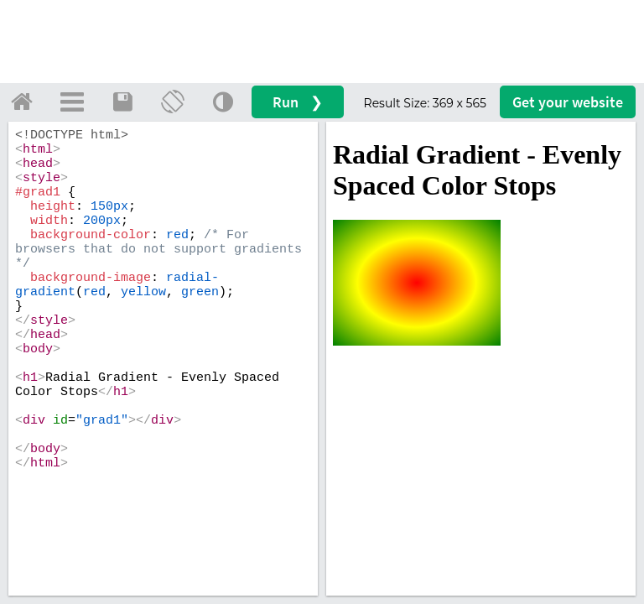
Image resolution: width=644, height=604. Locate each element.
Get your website (567, 102)
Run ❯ (298, 102)
